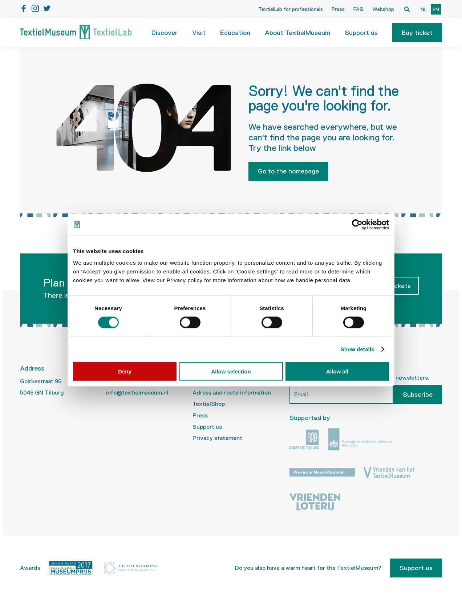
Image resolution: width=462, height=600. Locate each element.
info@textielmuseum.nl (137, 392)
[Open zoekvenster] (406, 9)
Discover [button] (164, 32)
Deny (124, 371)
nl (424, 9)
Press (338, 9)
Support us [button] (361, 32)
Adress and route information (231, 392)
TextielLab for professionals (290, 9)
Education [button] (235, 32)
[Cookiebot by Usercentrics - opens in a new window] (357, 224)
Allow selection (231, 371)
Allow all (337, 371)
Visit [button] (199, 32)
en (436, 9)
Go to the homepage (288, 171)
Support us (207, 427)
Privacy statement (217, 438)
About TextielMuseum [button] (297, 32)
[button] (417, 32)
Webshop (383, 9)
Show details (357, 349)
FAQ (358, 9)
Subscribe (418, 394)
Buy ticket (417, 32)
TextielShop (208, 404)
